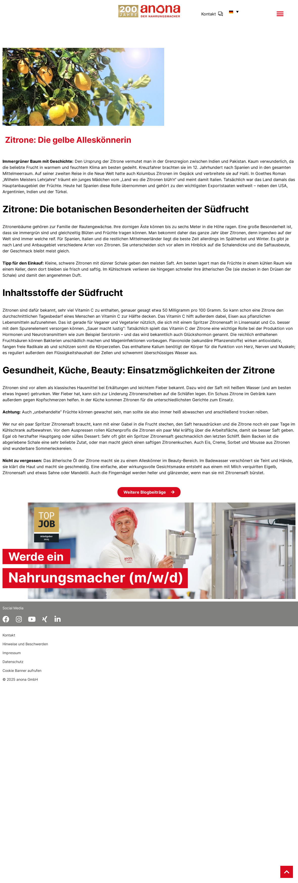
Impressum (12, 653)
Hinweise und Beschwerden (25, 644)
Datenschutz (13, 661)
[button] (280, 14)
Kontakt (208, 13)
